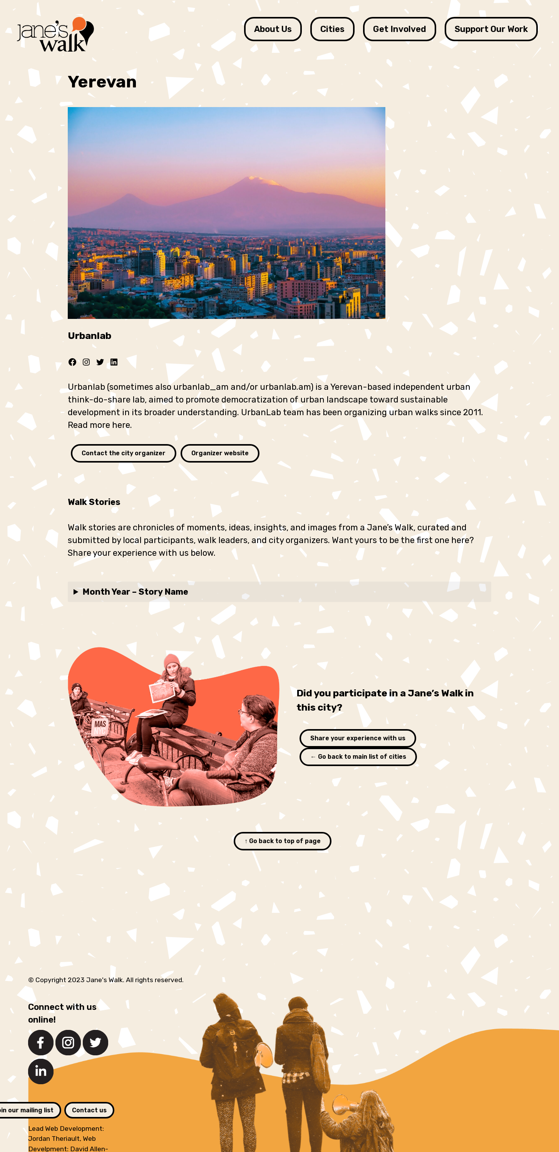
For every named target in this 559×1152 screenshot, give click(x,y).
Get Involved (399, 29)
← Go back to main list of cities (358, 756)
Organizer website (220, 453)
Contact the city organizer (124, 453)
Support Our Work (491, 29)
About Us (273, 29)
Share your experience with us (357, 738)
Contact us (89, 1110)
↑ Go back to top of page (282, 841)
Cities (332, 29)
